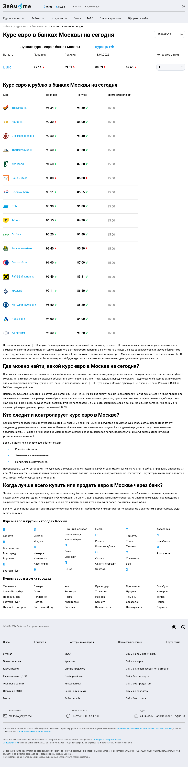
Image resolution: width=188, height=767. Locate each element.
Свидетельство (10, 743)
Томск (130, 541)
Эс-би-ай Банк (20, 192)
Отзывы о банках (13, 683)
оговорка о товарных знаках (107, 740)
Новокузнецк (73, 534)
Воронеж (8, 558)
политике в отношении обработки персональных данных (144, 728)
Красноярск (41, 563)
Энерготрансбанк (23, 135)
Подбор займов (74, 676)
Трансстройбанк (22, 150)
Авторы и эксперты (82, 642)
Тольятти (131, 535)
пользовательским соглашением (35, 731)
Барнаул (8, 535)
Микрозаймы (73, 683)
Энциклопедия (92, 6)
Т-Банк (16, 220)
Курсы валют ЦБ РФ (15, 676)
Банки (77, 18)
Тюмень (131, 546)
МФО (90, 18)
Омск (68, 551)
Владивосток (11, 548)
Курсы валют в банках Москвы (32, 26)
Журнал (77, 6)
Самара (99, 558)
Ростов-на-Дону (105, 546)
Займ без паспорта (137, 676)
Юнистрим (18, 332)
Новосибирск (73, 539)
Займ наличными (75, 691)
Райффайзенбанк (23, 276)
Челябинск (163, 541)
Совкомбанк (20, 262)
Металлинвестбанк (24, 304)
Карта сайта (173, 642)
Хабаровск (163, 529)
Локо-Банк (18, 318)
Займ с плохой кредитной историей (147, 668)
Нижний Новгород (76, 529)
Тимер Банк (19, 107)
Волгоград (9, 553)
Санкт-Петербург (105, 563)
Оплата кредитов (111, 18)
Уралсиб (17, 290)
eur (7, 67)
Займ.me (7, 26)
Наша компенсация (130, 642)
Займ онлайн (73, 698)
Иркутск (39, 541)
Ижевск (38, 535)
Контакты (40, 642)
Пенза (68, 569)
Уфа (128, 563)
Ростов (99, 541)
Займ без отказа (136, 698)
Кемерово (40, 553)
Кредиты (59, 18)
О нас (6, 642)
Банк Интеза (19, 178)
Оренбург (70, 556)
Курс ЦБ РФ (104, 47)
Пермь (99, 529)
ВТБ (14, 206)
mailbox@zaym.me (20, 716)
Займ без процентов (138, 683)
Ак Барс (17, 234)
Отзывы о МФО (12, 691)
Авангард (18, 164)
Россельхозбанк (22, 248)
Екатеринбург (11, 570)
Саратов (100, 569)
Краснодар (40, 558)
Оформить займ (138, 18)
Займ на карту (134, 661)
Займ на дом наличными (141, 653)
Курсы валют (13, 18)
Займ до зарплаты (137, 691)
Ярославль (163, 553)
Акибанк (17, 121)
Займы (37, 18)
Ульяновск (132, 558)
